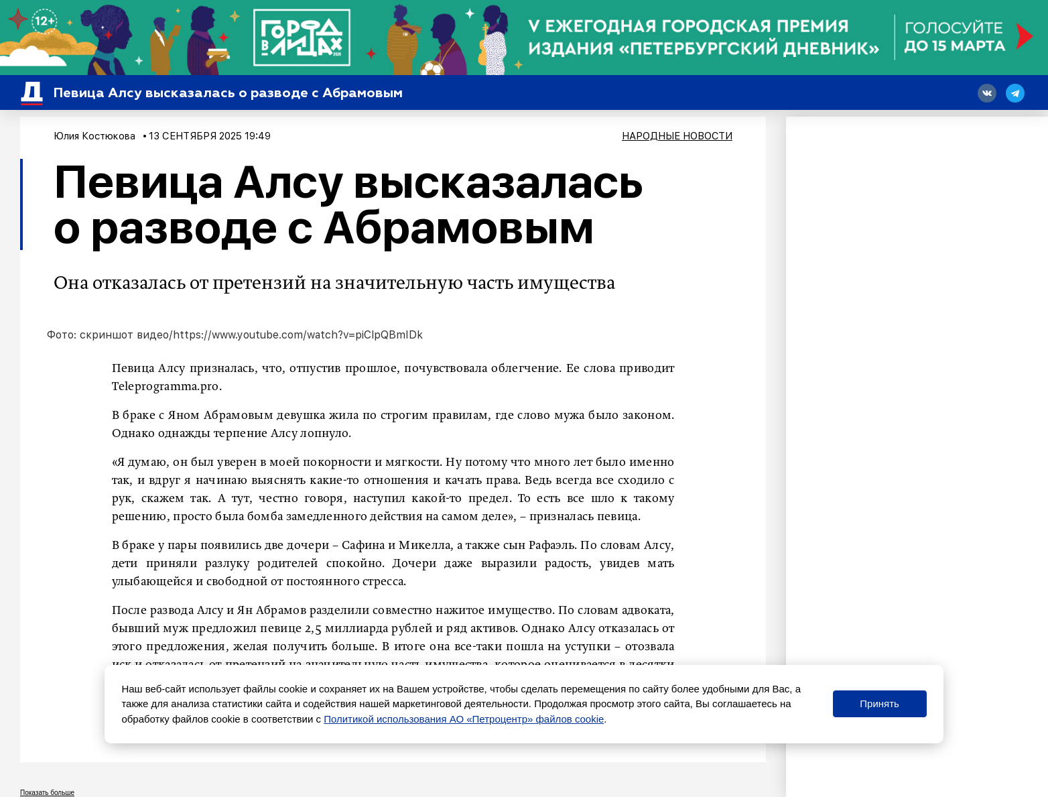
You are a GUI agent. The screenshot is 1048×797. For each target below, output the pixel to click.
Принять (879, 703)
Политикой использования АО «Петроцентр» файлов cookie (464, 719)
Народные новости (677, 136)
